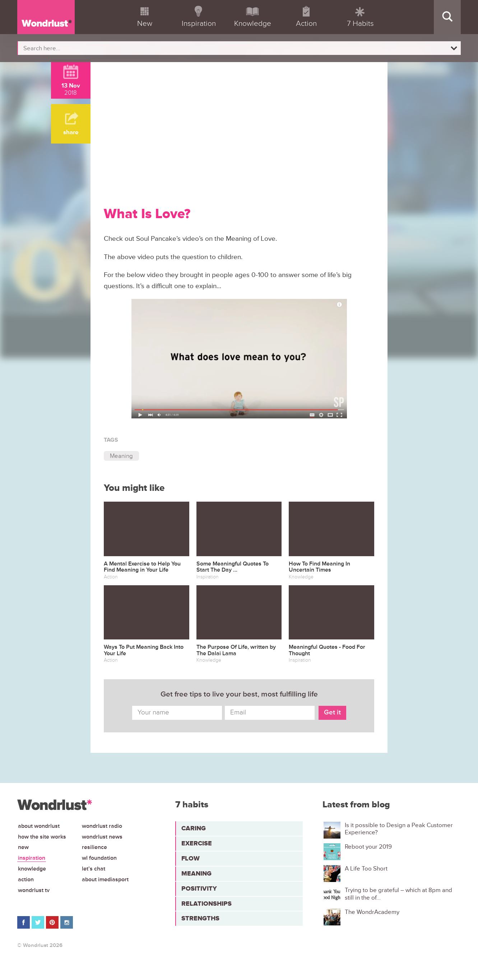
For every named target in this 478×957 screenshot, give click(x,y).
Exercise (196, 843)
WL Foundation (99, 858)
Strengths (200, 918)
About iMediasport (105, 879)
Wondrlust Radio (102, 826)
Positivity (199, 888)
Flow (190, 858)
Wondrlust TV (34, 890)
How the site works (42, 836)
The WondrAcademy (372, 912)
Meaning (121, 456)
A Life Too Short (366, 868)
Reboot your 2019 (368, 846)
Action (26, 879)
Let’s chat (93, 868)
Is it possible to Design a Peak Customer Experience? (399, 829)
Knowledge (32, 868)
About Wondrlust (39, 826)
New (23, 847)
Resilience (94, 847)
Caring (193, 828)
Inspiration (31, 858)
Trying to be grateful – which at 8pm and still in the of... (398, 894)
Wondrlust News (102, 836)
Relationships (206, 903)
